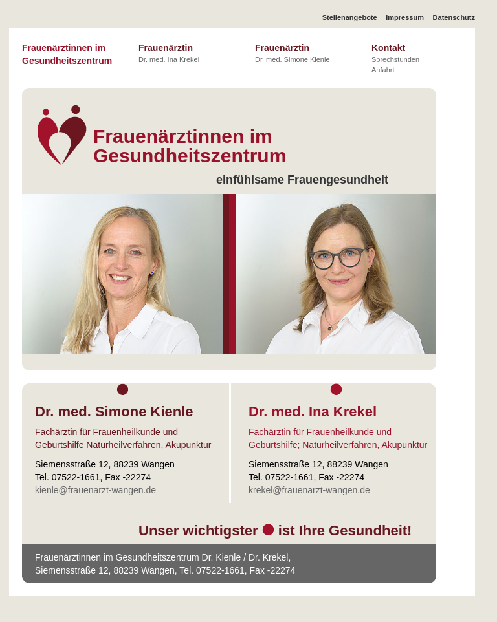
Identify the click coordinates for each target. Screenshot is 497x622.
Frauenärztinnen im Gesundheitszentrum (67, 54)
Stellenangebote (349, 17)
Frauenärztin (168, 53)
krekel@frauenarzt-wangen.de (309, 490)
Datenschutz (454, 17)
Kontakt (395, 58)
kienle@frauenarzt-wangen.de (95, 490)
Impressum (405, 17)
